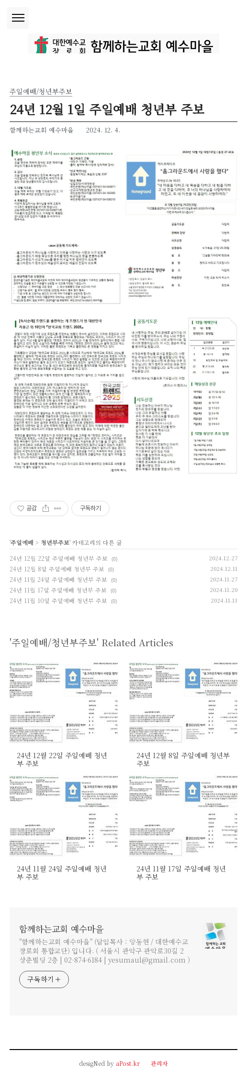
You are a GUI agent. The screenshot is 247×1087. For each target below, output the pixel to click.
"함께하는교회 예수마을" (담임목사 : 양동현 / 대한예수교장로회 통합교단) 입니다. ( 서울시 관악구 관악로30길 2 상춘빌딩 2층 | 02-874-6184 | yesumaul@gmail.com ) (104, 951)
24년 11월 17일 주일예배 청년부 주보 (58, 590)
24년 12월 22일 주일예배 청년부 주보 (59, 558)
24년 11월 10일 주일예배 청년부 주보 (58, 600)
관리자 (159, 1063)
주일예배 (22, 542)
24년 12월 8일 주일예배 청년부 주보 (57, 569)
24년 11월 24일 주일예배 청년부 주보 (58, 579)
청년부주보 (55, 542)
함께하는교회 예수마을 (61, 928)
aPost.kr (128, 1063)
